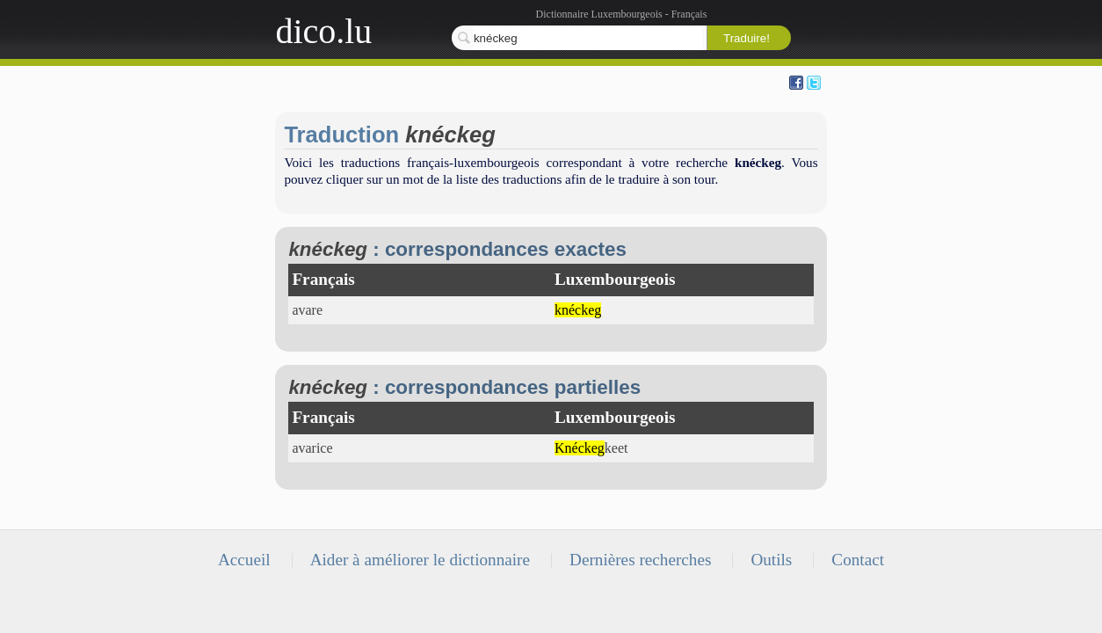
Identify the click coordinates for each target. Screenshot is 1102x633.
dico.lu (323, 31)
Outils (771, 559)
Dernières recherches (640, 559)
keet (591, 447)
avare (307, 309)
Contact (857, 559)
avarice (312, 447)
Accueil (244, 559)
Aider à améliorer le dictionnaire (420, 559)
